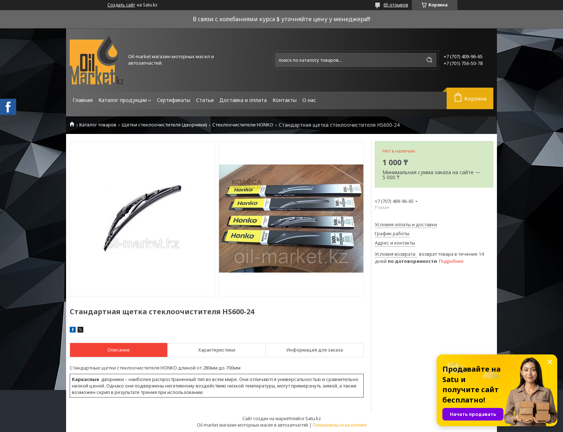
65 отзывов (395, 4)
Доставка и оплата (243, 100)
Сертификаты (173, 100)
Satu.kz (313, 418)
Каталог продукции (122, 100)
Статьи (205, 100)
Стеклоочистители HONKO (242, 125)
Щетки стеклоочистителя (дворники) (164, 125)
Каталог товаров (97, 125)
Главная (83, 100)
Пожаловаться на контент (340, 425)
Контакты (285, 100)
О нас (309, 100)
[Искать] (429, 60)
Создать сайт (121, 5)
